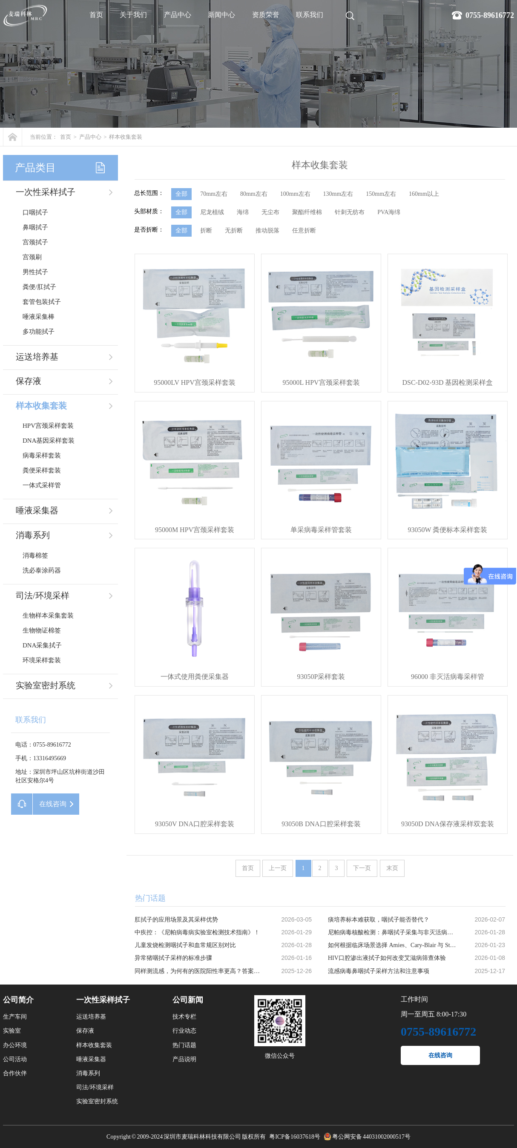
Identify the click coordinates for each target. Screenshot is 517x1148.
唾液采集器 (37, 510)
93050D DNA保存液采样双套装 (447, 823)
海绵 (243, 212)
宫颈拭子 (35, 242)
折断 (206, 230)
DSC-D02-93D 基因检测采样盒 (447, 382)
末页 (392, 868)
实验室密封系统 (45, 685)
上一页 (278, 868)
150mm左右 (381, 194)
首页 (96, 14)
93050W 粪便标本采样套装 (448, 529)
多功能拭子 (39, 331)
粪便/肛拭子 (39, 286)
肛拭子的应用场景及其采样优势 (176, 919)
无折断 (234, 230)
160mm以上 (424, 194)
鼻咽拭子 (35, 227)
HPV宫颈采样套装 (48, 425)
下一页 (362, 868)
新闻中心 (221, 14)
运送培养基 (37, 356)
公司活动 (15, 1059)
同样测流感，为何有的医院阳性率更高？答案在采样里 (199, 971)
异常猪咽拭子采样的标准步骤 (173, 958)
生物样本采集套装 (48, 615)
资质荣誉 (265, 14)
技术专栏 (184, 1016)
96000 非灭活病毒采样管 (447, 676)
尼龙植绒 (212, 212)
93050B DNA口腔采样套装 (320, 823)
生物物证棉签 (42, 630)
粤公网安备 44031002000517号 (371, 1137)
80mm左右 (253, 194)
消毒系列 (33, 535)
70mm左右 (213, 194)
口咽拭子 (35, 212)
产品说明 (184, 1059)
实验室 (12, 1031)
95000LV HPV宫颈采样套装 (195, 382)
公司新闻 (187, 1000)
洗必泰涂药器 (42, 570)
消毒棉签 (35, 555)
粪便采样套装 (42, 470)
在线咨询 (440, 1055)
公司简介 (18, 1000)
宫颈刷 (32, 257)
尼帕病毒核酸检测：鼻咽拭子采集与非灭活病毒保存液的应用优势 (392, 932)
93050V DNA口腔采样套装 (194, 823)
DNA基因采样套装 (49, 440)
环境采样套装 (42, 660)
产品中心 (177, 14)
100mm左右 (295, 194)
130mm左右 (338, 194)
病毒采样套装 (42, 455)
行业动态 (184, 1031)
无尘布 (270, 212)
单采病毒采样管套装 (321, 529)
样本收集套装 (125, 137)
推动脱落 (267, 230)
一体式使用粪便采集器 (195, 676)
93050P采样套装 (321, 676)
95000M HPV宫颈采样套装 (194, 529)
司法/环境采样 (42, 595)
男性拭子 (35, 272)
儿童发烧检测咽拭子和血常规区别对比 (185, 945)
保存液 (28, 381)
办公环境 (15, 1045)
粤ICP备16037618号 (294, 1137)
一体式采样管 (42, 485)
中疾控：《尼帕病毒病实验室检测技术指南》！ (197, 932)
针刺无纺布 (350, 212)
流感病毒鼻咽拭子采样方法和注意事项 (378, 971)
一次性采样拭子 (45, 192)
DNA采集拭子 (42, 645)
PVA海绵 (388, 212)
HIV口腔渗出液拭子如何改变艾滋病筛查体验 (387, 958)
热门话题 (184, 1045)
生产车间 (15, 1016)
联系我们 (309, 14)
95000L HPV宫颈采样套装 (320, 382)
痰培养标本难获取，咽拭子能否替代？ (378, 919)
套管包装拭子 (42, 301)
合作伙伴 (15, 1073)
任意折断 (304, 230)
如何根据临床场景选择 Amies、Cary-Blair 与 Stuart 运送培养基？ (392, 945)
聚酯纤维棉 (307, 212)
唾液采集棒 (39, 316)
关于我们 (133, 14)
